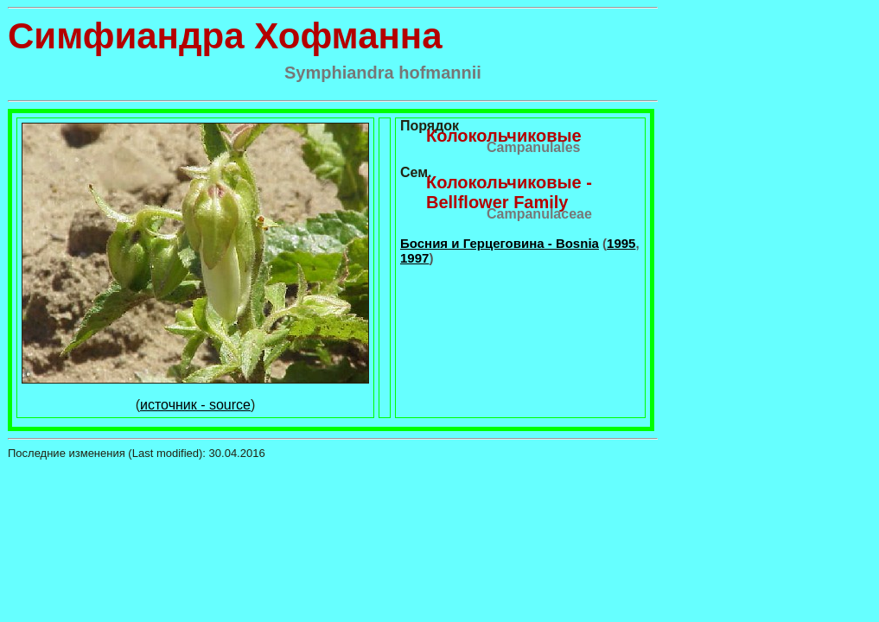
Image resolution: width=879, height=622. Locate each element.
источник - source (195, 404)
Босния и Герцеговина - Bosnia (499, 243)
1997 (414, 258)
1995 (621, 243)
